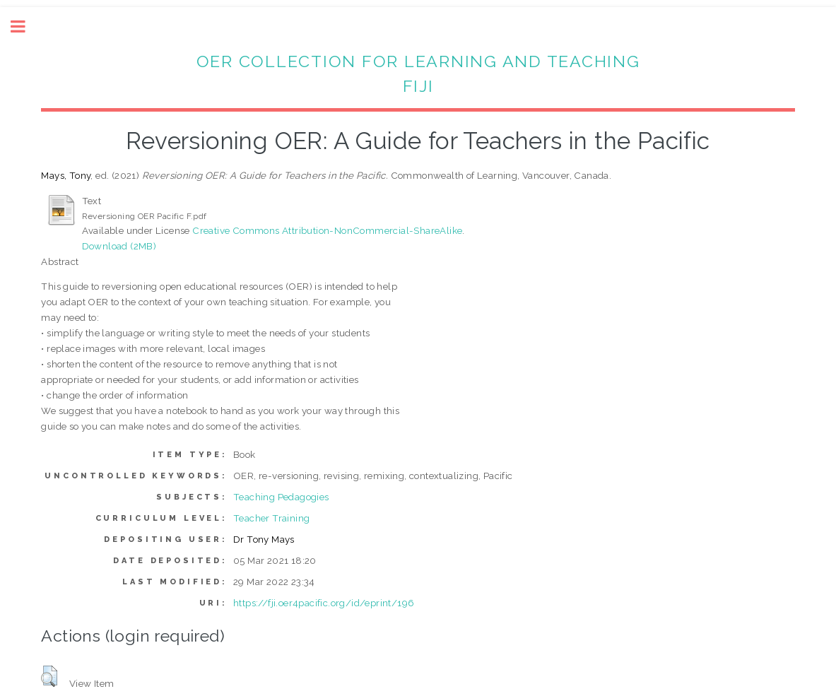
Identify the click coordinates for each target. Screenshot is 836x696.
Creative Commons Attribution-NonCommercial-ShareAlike (327, 230)
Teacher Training (271, 518)
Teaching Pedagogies (281, 496)
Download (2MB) (119, 246)
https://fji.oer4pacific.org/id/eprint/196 (323, 602)
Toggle (25, 26)
